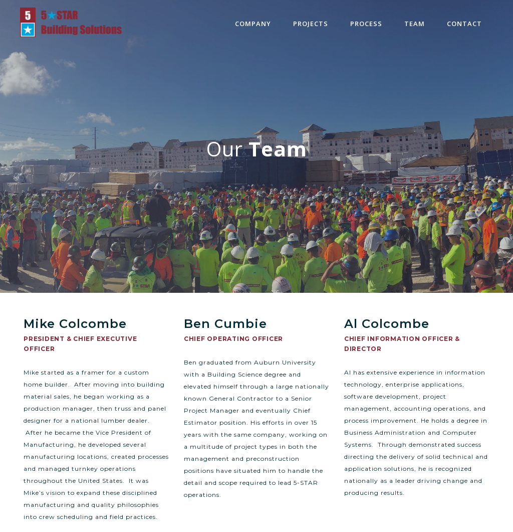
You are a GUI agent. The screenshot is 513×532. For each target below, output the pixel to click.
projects (310, 23)
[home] (71, 22)
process (366, 23)
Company (253, 23)
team (414, 23)
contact (464, 23)
